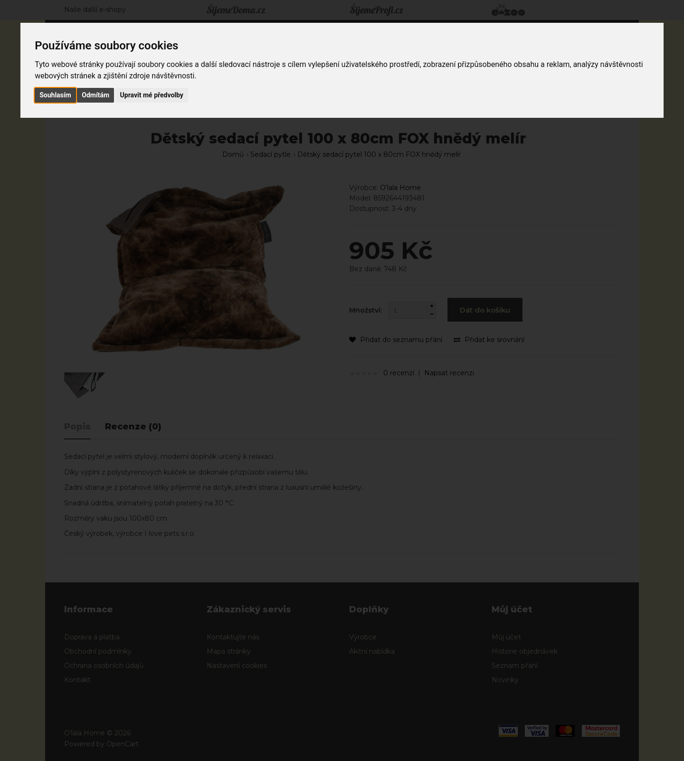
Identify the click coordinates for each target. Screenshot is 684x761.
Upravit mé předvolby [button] (151, 95)
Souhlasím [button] (55, 95)
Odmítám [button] (95, 95)
